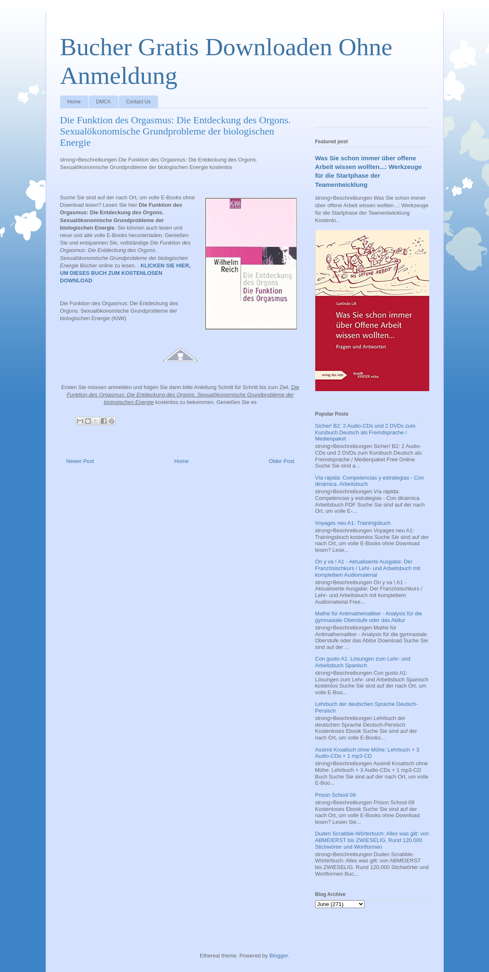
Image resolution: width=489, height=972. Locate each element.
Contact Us (138, 102)
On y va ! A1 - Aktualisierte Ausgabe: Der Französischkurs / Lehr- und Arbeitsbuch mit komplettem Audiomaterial (368, 568)
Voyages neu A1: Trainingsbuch (353, 523)
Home (74, 102)
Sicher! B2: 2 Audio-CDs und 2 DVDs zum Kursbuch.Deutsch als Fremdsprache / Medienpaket (365, 432)
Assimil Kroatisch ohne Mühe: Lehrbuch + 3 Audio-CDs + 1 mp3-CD (367, 753)
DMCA (103, 102)
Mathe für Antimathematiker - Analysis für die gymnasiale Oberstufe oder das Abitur (368, 616)
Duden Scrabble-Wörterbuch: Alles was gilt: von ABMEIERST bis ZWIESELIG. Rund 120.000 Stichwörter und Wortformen (372, 840)
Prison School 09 (335, 795)
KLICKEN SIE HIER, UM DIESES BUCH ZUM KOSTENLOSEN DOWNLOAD (125, 273)
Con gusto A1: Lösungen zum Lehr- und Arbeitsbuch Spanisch (363, 662)
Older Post (281, 461)
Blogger (278, 955)
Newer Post (80, 461)
